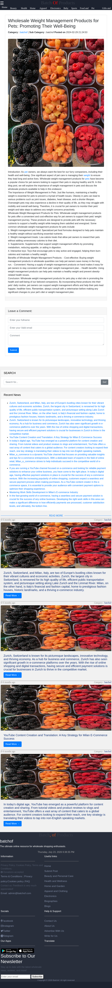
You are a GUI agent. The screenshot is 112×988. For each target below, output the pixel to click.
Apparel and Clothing (56, 891)
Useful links (50, 856)
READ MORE (56, 515)
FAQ (27, 881)
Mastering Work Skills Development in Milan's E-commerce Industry (43, 492)
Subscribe (37, 976)
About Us (49, 925)
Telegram (7, 935)
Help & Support (52, 911)
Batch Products (58, 2)
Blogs (47, 906)
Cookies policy (16, 881)
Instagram (7, 925)
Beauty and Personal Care (58, 876)
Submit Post (51, 871)
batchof (23, 32)
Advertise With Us (54, 930)
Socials (5, 911)
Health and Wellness (55, 881)
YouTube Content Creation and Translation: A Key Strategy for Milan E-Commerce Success (55, 437)
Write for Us (50, 935)
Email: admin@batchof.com (16, 893)
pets (87, 179)
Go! (104, 382)
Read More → (12, 595)
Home (47, 866)
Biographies (51, 901)
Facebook (7, 920)
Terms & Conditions (12, 876)
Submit (13, 350)
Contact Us (50, 920)
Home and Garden (54, 886)
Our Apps (6, 940)
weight (87, 175)
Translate (49, 940)
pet (26, 172)
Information (7, 856)
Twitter (5, 930)
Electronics (50, 896)
